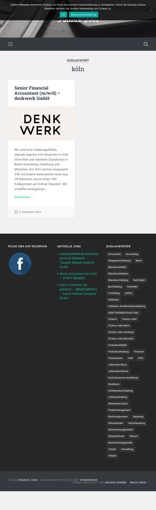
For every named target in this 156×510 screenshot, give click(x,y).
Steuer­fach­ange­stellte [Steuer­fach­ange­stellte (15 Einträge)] (121, 461)
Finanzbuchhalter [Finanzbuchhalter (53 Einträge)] (118, 348)
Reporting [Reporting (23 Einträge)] (114, 434)
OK (63, 14)
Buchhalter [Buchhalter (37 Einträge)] (114, 288)
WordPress (88, 498)
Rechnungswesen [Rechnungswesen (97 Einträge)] (118, 427)
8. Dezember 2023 (30, 213)
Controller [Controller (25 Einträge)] (114, 294)
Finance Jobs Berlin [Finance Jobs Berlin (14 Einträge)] (119, 328)
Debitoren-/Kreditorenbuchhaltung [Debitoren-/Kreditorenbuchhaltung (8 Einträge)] (128, 308)
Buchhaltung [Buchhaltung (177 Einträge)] (134, 288)
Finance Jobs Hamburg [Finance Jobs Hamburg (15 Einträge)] (122, 334)
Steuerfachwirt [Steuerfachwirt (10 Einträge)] (117, 454)
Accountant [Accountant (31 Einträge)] (115, 255)
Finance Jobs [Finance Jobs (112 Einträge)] (131, 321)
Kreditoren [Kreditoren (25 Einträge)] (114, 394)
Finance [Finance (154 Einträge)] (113, 321)
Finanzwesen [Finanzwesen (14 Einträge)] (132, 361)
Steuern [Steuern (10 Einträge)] (135, 454)
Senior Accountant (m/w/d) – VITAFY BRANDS (73, 278)
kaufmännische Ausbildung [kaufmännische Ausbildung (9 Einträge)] (124, 387)
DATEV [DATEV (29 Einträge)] (112, 301)
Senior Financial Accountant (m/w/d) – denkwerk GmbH (37, 94)
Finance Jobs (28, 498)
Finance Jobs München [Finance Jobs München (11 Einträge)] (122, 341)
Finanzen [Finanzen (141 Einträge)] (113, 361)
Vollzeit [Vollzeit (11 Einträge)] (112, 474)
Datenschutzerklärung (83, 14)
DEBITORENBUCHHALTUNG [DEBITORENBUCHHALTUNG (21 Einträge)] (125, 314)
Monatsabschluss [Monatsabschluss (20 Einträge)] (119, 414)
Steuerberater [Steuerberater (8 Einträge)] (133, 434)
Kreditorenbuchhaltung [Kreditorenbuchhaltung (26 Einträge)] (122, 401)
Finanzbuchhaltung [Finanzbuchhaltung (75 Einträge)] (119, 354)
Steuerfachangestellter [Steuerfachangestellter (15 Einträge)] (121, 447)
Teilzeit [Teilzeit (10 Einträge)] (112, 467)
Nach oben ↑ (139, 501)
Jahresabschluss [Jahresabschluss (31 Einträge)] (118, 374)
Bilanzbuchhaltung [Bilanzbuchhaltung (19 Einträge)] (119, 281)
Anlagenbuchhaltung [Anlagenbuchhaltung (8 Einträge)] (120, 261)
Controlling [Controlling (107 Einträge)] (131, 294)
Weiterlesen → (24, 198)
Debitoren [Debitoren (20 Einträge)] (127, 301)
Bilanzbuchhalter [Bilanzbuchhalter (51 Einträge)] (118, 268)
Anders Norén (115, 501)
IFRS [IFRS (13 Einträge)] (122, 368)
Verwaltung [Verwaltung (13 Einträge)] (128, 467)
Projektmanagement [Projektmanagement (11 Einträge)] (120, 421)
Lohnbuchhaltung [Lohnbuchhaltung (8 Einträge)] (119, 407)
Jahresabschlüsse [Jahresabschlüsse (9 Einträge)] (119, 381)
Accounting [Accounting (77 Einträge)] (134, 255)
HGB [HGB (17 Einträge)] (111, 368)
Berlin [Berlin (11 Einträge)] (141, 261)
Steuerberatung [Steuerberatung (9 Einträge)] (117, 441)
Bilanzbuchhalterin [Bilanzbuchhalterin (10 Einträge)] (119, 275)
